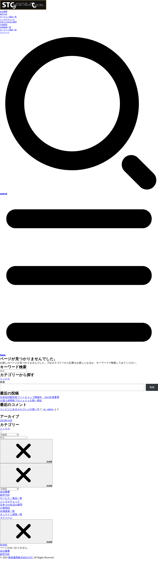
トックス (5, 378)
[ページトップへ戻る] (0, 561)
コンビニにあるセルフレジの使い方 (20, 409)
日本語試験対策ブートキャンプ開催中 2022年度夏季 (29, 397)
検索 (2, 382)
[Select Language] (9, 434)
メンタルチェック (7, 19)
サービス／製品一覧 (8, 17)
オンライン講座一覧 (8, 30)
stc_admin (48, 409)
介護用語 (3, 25)
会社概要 (3, 11)
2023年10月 (6, 420)
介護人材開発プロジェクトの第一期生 (21, 400)
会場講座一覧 (5, 27)
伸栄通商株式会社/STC (20, 557)
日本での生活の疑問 (8, 22)
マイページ (4, 32)
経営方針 (3, 14)
